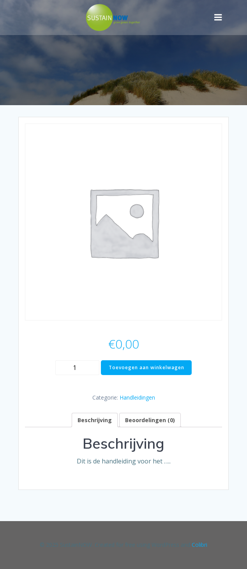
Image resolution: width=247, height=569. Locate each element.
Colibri (199, 544)
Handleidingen (137, 397)
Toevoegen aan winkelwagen (146, 367)
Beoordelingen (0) (150, 420)
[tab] (95, 420)
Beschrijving (95, 420)
